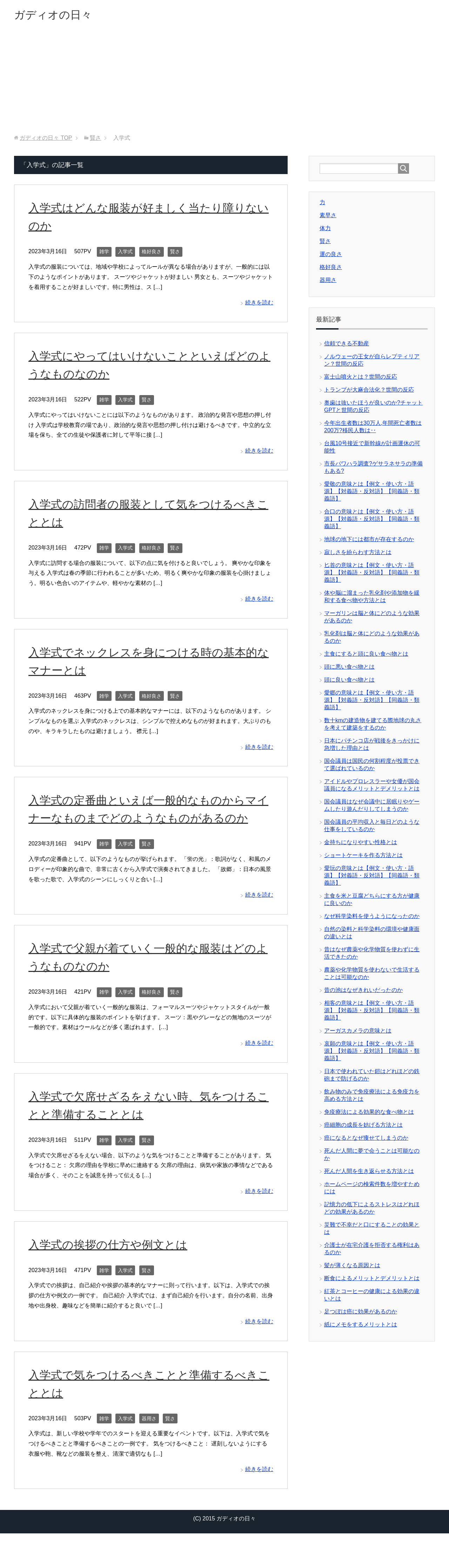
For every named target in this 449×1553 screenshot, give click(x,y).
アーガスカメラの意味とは (357, 1032)
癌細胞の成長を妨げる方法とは (363, 1127)
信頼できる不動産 (346, 345)
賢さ (175, 253)
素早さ (328, 217)
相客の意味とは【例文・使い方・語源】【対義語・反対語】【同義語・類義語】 (372, 1012)
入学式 (125, 253)
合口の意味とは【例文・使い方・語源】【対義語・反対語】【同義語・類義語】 (372, 520)
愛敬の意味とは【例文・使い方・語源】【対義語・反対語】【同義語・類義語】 (372, 493)
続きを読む (259, 304)
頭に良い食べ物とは (349, 681)
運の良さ (331, 256)
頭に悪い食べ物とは (349, 668)
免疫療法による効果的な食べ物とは (369, 1114)
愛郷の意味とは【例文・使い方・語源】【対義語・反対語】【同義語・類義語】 (372, 701)
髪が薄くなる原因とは (352, 1267)
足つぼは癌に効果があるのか (360, 1313)
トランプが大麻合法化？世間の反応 (369, 391)
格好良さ (151, 253)
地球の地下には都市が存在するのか (369, 541)
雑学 (104, 253)
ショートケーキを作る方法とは (363, 857)
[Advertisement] (224, 84)
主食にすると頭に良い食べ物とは (366, 655)
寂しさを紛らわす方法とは (357, 554)
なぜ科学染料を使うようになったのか (372, 918)
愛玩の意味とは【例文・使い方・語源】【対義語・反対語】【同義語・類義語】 (372, 877)
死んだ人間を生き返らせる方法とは (369, 1173)
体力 (325, 230)
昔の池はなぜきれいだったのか (363, 992)
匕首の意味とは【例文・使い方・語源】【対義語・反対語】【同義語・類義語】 (372, 574)
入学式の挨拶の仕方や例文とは (112, 1264)
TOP (46, 140)
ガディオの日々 (59, 15)
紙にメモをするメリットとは (360, 1326)
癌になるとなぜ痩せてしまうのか (366, 1140)
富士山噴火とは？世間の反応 (360, 378)
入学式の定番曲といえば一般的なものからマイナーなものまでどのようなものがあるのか (149, 819)
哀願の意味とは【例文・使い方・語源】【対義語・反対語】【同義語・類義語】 (372, 1052)
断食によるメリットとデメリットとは (372, 1280)
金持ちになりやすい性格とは (360, 844)
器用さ (149, 1438)
